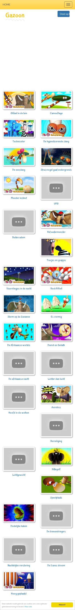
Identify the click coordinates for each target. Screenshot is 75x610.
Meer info (28, 607)
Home (6, 4)
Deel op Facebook (65, 13)
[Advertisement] (34, 57)
